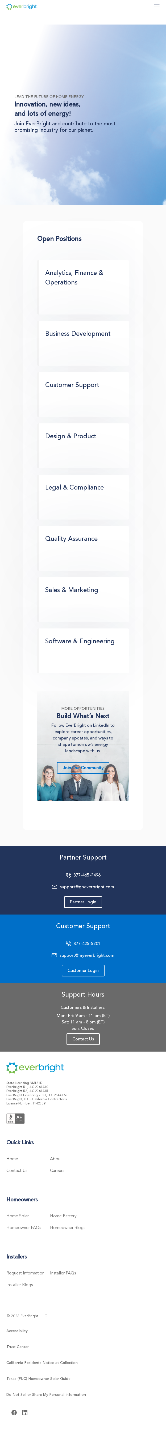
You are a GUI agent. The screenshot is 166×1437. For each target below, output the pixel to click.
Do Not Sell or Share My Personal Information (46, 1394)
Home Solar (17, 1216)
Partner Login (83, 902)
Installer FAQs (63, 1273)
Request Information (25, 1273)
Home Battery (63, 1216)
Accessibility (17, 1331)
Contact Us (83, 1039)
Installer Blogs (19, 1284)
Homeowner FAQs (23, 1227)
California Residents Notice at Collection (42, 1363)
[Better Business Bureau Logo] (15, 1118)
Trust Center (17, 1347)
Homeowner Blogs (67, 1227)
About (56, 1159)
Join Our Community (83, 768)
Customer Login (83, 970)
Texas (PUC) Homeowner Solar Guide (38, 1378)
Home (12, 1159)
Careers (57, 1170)
